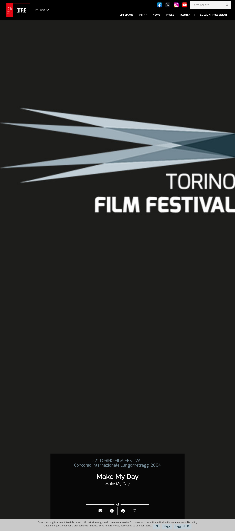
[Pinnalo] (123, 511)
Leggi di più (182, 526)
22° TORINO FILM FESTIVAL (117, 460)
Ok (156, 526)
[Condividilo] (112, 511)
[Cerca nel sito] (210, 5)
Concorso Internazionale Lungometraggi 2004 (117, 465)
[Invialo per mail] (100, 511)
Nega (167, 526)
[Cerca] (227, 5)
